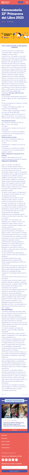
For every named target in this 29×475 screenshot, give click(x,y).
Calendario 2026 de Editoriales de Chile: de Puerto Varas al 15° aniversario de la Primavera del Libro (14, 424)
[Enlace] (6, 2)
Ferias (3, 21)
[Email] (16, 459)
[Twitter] (3, 459)
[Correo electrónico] (14, 467)
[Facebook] (6, 459)
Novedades (4, 438)
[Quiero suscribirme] (14, 471)
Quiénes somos (6, 444)
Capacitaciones (6, 447)
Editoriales (4, 435)
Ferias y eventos (6, 441)
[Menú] (27, 2)
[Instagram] (13, 459)
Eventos (5, 420)
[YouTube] (9, 459)
